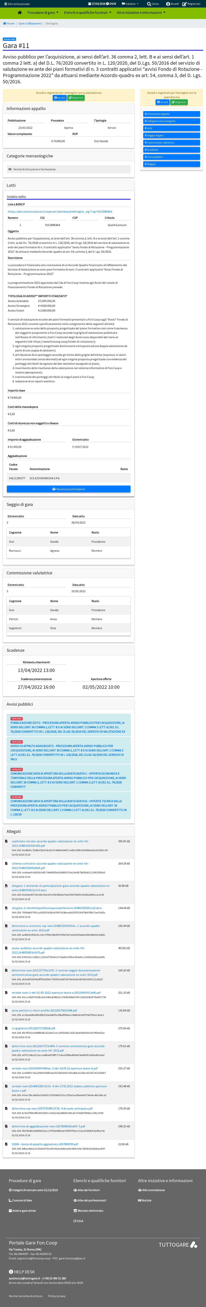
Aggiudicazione (17, 456)
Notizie (144, 1200)
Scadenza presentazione (36, 679)
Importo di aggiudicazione (24, 439)
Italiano (129, 4)
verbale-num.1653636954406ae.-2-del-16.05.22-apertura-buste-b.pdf (55, 1068)
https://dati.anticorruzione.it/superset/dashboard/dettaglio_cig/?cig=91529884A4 (60, 211)
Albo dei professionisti (89, 1200)
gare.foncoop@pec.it (72, 1258)
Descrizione (15, 258)
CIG (42, 218)
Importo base (16, 390)
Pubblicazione (17, 120)
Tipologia (100, 120)
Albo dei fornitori (86, 1190)
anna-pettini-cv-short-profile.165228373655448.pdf (44, 1010)
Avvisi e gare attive (22, 1210)
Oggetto (13, 231)
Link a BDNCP (16, 204)
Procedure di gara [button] (41, 12)
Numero (13, 218)
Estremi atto (80, 439)
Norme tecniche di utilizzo (25, 1296)
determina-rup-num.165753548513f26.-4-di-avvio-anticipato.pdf (52, 1108)
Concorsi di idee (20, 1200)
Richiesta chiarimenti (36, 662)
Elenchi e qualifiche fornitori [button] (86, 12)
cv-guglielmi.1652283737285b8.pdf (33, 1028)
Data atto (78, 516)
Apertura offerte (101, 679)
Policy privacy (56, 1296)
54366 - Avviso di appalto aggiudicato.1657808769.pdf (45, 1144)
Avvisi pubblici (154, 157)
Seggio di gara (154, 135)
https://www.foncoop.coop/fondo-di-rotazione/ (63, 341)
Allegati (150, 164)
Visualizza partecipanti (68, 489)
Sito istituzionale (19, 4)
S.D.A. (78, 1221)
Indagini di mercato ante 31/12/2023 (33, 1190)
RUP (75, 134)
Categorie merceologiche (160, 121)
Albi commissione (151, 1190)
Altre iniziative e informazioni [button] (139, 12)
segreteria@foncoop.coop (33, 1258)
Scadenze (151, 149)
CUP (75, 218)
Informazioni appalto (157, 113)
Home (9, 23)
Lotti (148, 128)
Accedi (59, 97)
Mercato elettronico (88, 1210)
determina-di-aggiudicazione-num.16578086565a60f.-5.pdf (48, 1126)
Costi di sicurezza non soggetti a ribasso (33, 423)
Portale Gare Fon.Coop (33, 1242)
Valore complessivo (20, 134)
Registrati (76, 97)
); (95, 341)
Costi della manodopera (23, 407)
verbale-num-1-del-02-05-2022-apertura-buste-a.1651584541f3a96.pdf (56, 992)
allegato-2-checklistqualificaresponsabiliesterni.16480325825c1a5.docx (57, 908)
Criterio (110, 218)
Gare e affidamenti (30, 23)
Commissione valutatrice (159, 142)
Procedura (57, 120)
